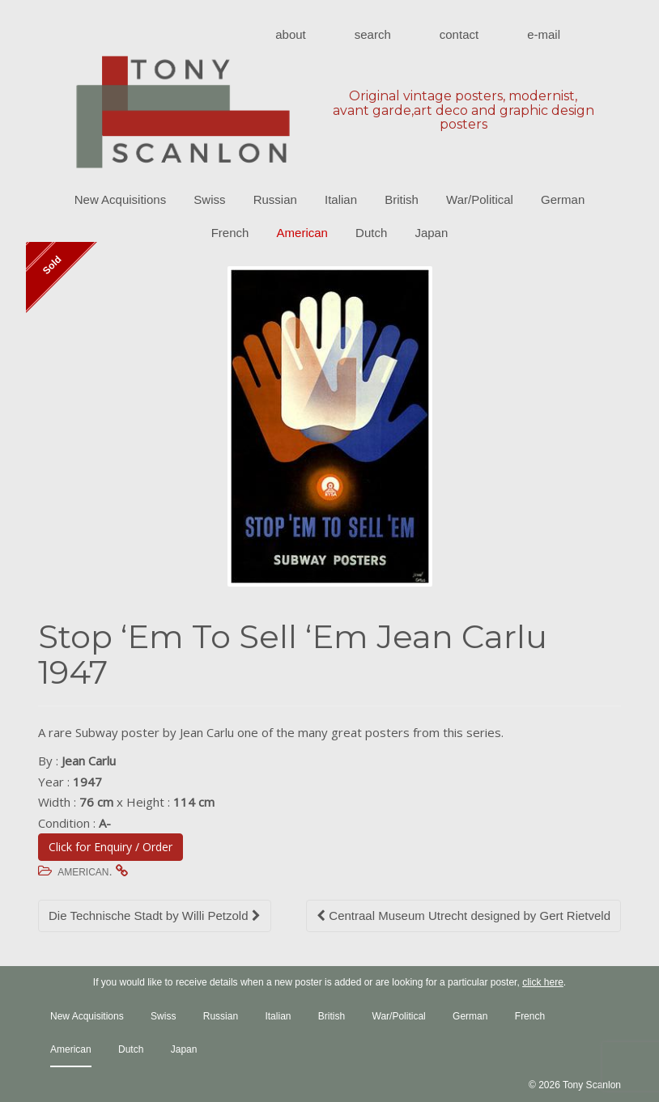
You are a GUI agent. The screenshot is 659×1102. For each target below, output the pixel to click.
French (230, 232)
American (302, 232)
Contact (459, 34)
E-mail (543, 34)
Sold (52, 266)
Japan (431, 232)
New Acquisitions (120, 199)
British (402, 199)
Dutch (371, 232)
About (290, 34)
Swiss (209, 199)
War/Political (479, 199)
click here (542, 982)
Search (373, 34)
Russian (275, 199)
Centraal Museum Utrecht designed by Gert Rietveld (463, 915)
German (563, 199)
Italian (341, 199)
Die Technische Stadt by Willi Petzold (155, 915)
